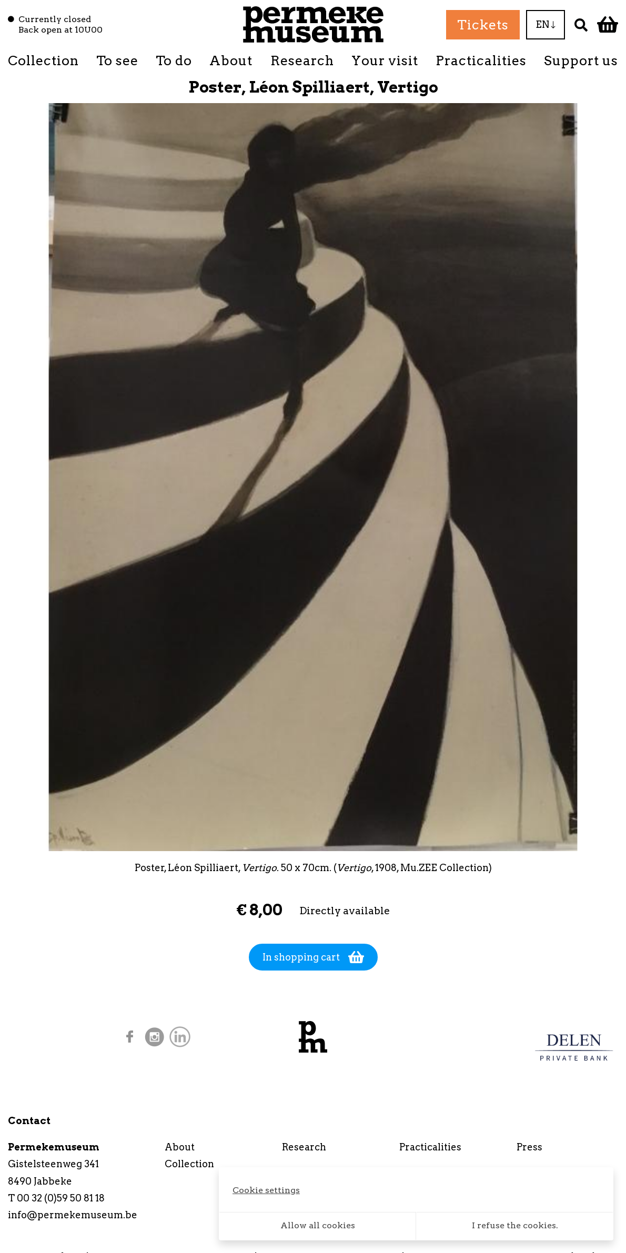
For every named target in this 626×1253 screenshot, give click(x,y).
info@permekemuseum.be (72, 1214)
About (231, 60)
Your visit (384, 60)
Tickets (483, 25)
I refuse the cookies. (515, 1225)
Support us (581, 60)
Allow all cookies (317, 1225)
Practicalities (481, 60)
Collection (43, 60)
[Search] (581, 24)
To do (174, 60)
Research (302, 60)
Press (529, 1147)
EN (546, 24)
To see (117, 60)
